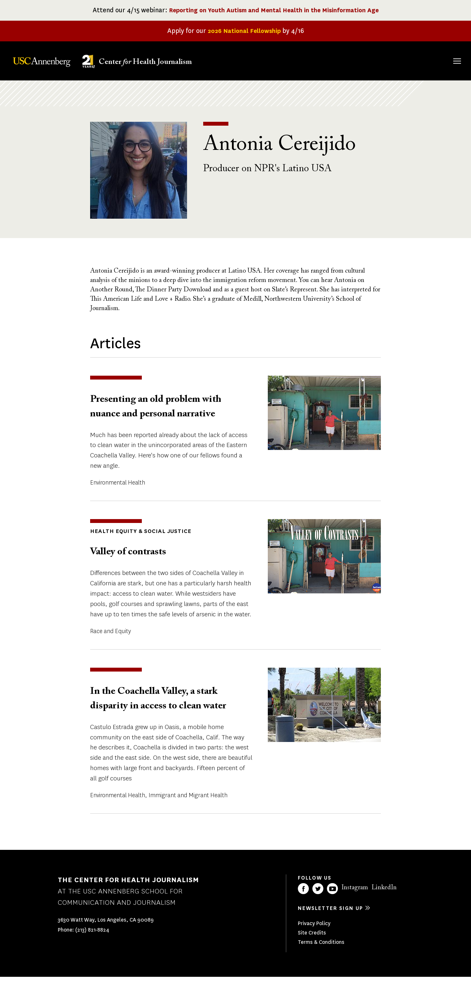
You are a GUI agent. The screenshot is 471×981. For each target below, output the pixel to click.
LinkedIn (384, 891)
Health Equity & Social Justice (136, 535)
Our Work (344, 60)
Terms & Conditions (321, 946)
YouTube (332, 892)
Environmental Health (117, 487)
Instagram (354, 891)
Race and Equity (110, 635)
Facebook (303, 892)
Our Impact (387, 60)
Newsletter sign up (330, 912)
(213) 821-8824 (92, 933)
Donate (426, 60)
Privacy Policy (314, 927)
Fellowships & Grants (299, 64)
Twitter (317, 892)
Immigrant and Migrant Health (188, 799)
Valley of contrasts (135, 555)
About (262, 60)
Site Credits (312, 936)
